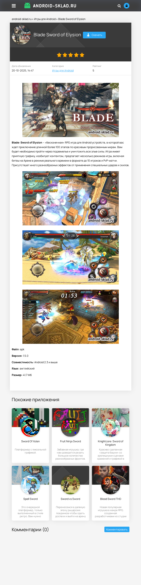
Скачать (94, 35)
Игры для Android (45, 19)
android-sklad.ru (22, 19)
